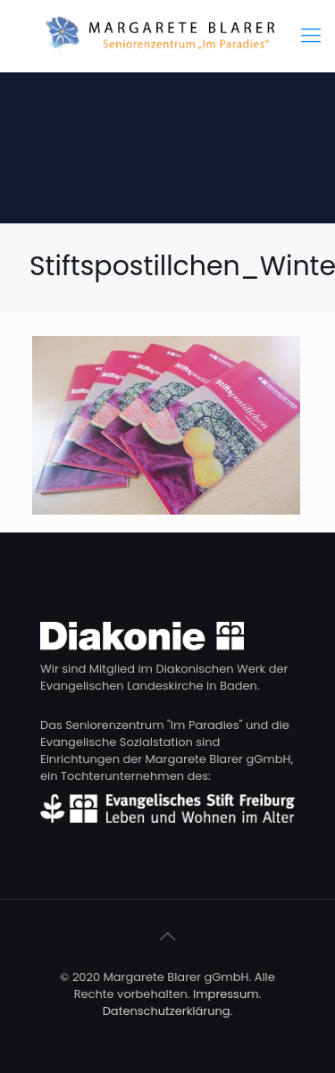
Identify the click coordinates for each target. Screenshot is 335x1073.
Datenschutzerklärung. (168, 1010)
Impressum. (227, 993)
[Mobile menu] (311, 36)
